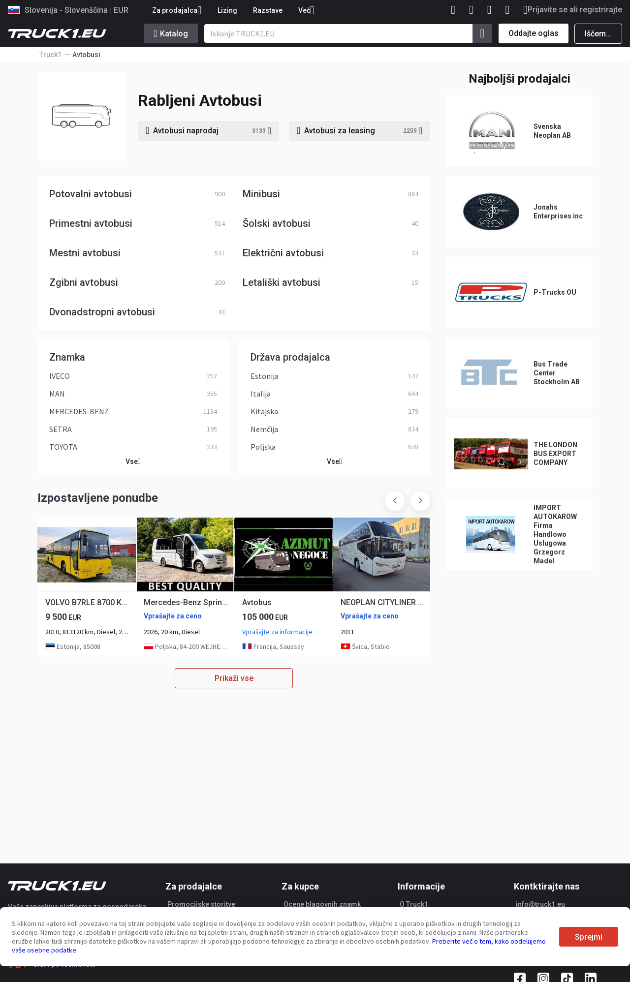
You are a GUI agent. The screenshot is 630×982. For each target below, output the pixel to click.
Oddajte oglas (533, 33)
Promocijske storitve (201, 904)
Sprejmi (588, 937)
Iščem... (598, 33)
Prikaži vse (234, 678)
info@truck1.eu (540, 904)
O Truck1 (414, 904)
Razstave (268, 10)
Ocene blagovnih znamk (322, 904)
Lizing (227, 10)
